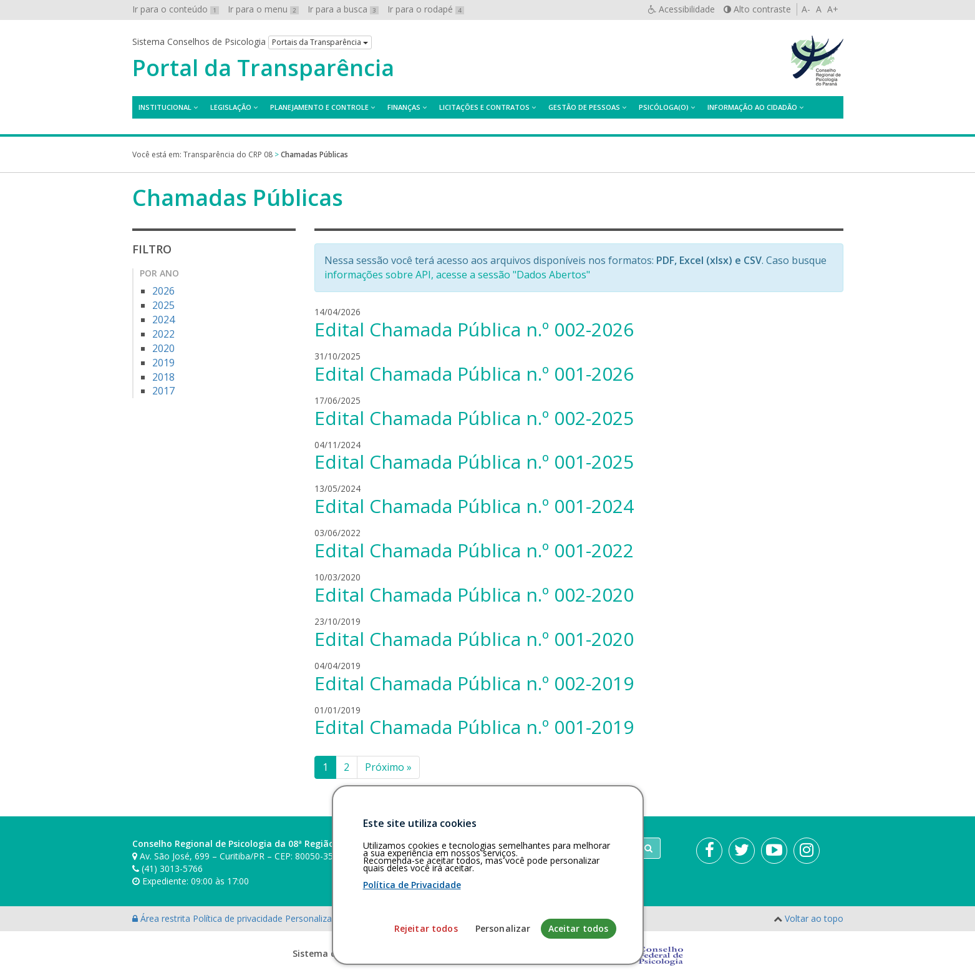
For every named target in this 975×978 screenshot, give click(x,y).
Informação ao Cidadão (752, 107)
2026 (163, 291)
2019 (163, 362)
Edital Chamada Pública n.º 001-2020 (474, 639)
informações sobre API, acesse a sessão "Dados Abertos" (457, 274)
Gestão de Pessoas (584, 107)
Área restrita (162, 918)
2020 (163, 348)
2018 (163, 377)
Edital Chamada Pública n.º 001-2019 (474, 727)
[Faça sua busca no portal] (536, 848)
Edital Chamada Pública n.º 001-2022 (474, 550)
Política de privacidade (239, 918)
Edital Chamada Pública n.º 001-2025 (474, 461)
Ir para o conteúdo (175, 9)
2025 (163, 305)
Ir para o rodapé (425, 9)
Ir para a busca (343, 9)
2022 (163, 334)
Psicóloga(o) (664, 107)
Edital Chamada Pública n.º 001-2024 (474, 506)
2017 (163, 391)
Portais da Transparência (320, 42)
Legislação (230, 107)
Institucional (165, 107)
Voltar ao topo (814, 918)
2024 (163, 319)
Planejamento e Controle (319, 107)
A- (806, 9)
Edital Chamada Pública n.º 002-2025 (474, 418)
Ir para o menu (263, 9)
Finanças (403, 107)
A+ (832, 9)
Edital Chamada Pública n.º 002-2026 (474, 329)
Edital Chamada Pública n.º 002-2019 (474, 683)
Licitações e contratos (484, 107)
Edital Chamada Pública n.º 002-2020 (474, 594)
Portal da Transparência (263, 68)
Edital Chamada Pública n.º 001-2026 (474, 373)
